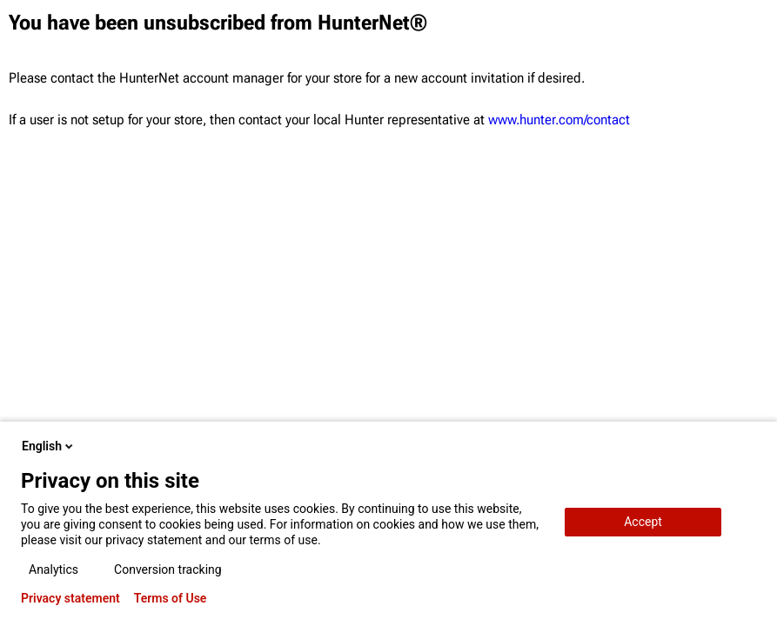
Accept (643, 522)
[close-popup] (749, 446)
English (49, 446)
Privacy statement (70, 598)
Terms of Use (170, 598)
